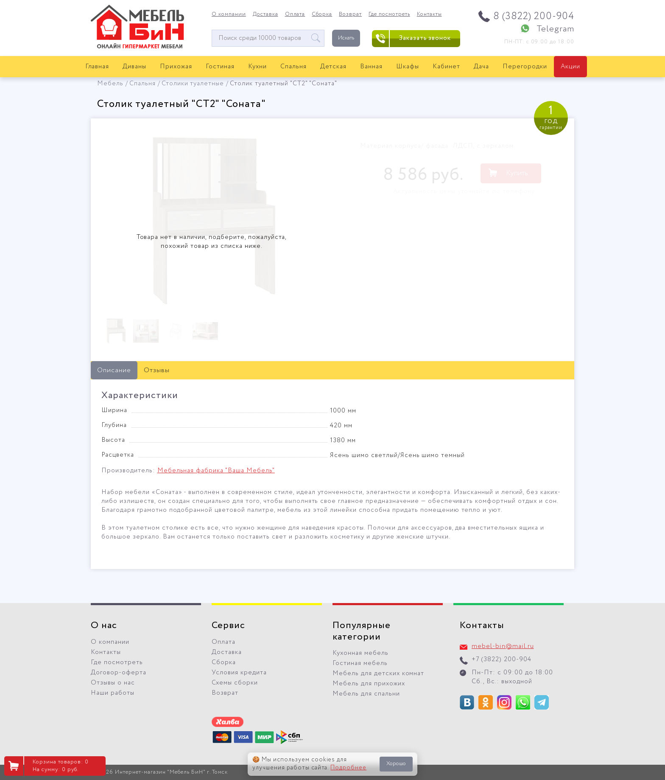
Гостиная (220, 66)
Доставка (265, 14)
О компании (229, 14)
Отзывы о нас (113, 682)
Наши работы (112, 693)
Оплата (295, 14)
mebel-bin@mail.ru (503, 646)
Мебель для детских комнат (378, 673)
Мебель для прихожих (368, 683)
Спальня (293, 66)
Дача (481, 66)
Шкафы (407, 66)
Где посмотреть (389, 14)
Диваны (134, 66)
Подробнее (348, 767)
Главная (97, 66)
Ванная (371, 66)
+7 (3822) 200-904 (501, 659)
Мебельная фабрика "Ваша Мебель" (216, 470)
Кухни (257, 66)
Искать (346, 38)
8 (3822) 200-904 (533, 16)
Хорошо (396, 764)
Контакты (429, 14)
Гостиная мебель (360, 663)
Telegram (555, 29)
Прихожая (176, 66)
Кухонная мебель (360, 653)
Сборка (322, 14)
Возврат (350, 14)
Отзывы (157, 370)
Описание (114, 370)
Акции (570, 66)
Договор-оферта (118, 672)
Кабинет (446, 66)
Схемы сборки (235, 682)
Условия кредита (239, 672)
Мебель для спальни (366, 694)
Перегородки (525, 66)
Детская (333, 66)
